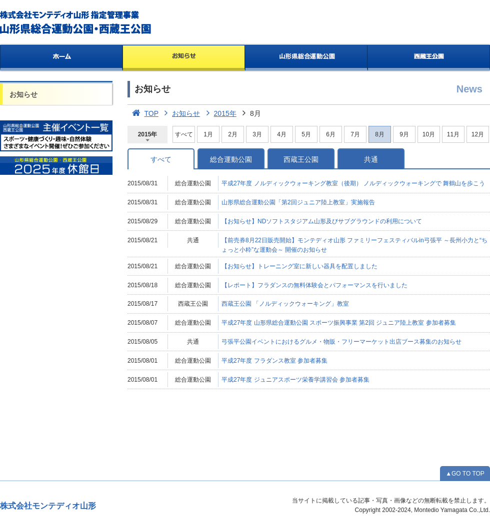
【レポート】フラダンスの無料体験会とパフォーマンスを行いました (315, 285)
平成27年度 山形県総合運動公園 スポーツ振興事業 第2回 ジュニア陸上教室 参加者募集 (339, 322)
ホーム (61, 57)
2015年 (219, 113)
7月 (355, 134)
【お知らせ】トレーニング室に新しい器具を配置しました (300, 266)
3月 (257, 134)
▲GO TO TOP (465, 473)
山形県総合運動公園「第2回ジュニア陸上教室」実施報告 (298, 202)
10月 (428, 134)
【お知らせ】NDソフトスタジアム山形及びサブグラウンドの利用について (322, 221)
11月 (453, 134)
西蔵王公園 (429, 57)
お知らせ (184, 57)
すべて (184, 134)
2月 (233, 134)
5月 (306, 134)
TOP (143, 113)
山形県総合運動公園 (307, 57)
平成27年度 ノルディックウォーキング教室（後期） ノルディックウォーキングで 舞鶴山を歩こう (353, 183)
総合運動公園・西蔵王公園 (76, 22)
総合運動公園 (231, 159)
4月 (281, 134)
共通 (371, 159)
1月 (208, 134)
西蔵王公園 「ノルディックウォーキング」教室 (285, 303)
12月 (478, 134)
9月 (404, 134)
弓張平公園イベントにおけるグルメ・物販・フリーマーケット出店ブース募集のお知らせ (342, 341)
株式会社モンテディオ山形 (48, 506)
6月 (331, 134)
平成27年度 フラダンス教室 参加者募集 (275, 360)
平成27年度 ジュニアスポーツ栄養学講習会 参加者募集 (296, 379)
